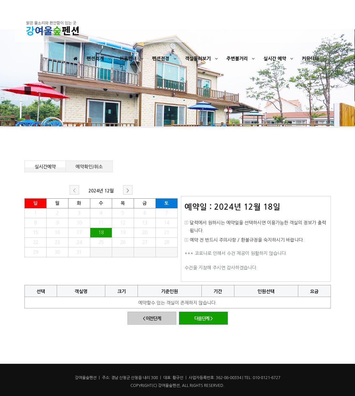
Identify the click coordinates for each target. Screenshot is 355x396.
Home (314, 95)
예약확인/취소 (89, 165)
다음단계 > (203, 318)
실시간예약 (45, 165)
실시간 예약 (279, 58)
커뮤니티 (315, 58)
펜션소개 (99, 58)
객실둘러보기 (202, 58)
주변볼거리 (242, 58)
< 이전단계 (152, 318)
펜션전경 (165, 58)
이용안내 (132, 58)
